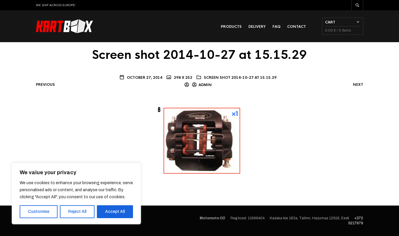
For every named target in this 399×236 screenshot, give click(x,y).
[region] (76, 193)
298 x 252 (182, 77)
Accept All (115, 211)
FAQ (276, 26)
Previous (45, 84)
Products (231, 26)
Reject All (77, 211)
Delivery (257, 26)
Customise (38, 211)
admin (205, 85)
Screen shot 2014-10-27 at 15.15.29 (240, 77)
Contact (296, 26)
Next (358, 84)
